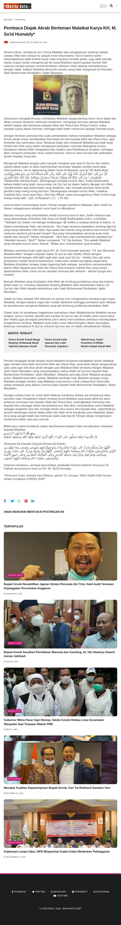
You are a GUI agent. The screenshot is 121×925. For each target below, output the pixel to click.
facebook (20, 891)
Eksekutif (14, 711)
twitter (40, 891)
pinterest (81, 891)
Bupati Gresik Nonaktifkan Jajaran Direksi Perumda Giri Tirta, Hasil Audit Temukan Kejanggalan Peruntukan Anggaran (59, 586)
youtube (62, 895)
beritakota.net (72, 908)
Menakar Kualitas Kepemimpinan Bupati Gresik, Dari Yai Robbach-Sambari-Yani (57, 787)
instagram (102, 891)
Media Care (15, 643)
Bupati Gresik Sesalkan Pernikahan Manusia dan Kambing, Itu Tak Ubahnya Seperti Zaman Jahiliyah (59, 654)
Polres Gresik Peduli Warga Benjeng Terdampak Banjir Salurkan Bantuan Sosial (24, 343)
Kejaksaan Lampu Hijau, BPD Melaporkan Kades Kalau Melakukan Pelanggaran (57, 851)
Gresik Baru (15, 575)
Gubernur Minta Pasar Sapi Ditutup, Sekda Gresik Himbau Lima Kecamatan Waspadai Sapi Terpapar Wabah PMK (54, 722)
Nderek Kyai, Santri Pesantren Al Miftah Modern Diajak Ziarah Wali (96, 343)
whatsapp (60, 891)
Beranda (8, 19)
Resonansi (20, 19)
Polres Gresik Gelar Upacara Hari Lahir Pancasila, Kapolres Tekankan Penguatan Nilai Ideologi (59, 343)
